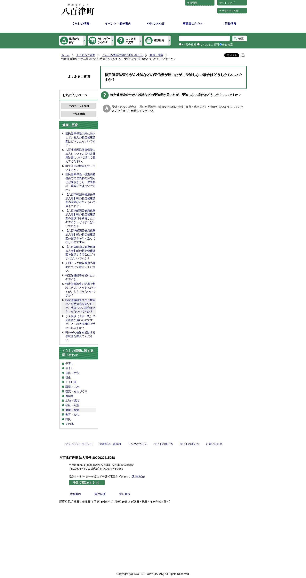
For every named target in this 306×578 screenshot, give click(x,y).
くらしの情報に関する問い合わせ (122, 55)
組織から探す (74, 40)
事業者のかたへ (193, 23)
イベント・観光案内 (118, 23)
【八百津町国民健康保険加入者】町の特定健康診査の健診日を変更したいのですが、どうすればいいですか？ (80, 218)
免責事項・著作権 (110, 444)
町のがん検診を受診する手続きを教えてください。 (80, 336)
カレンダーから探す (103, 40)
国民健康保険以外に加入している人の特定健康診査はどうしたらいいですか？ (80, 139)
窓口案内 (124, 494)
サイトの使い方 (163, 444)
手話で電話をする (86, 482)
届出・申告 (72, 372)
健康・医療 (156, 55)
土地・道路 (72, 400)
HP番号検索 (188, 44)
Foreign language (229, 10)
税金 (68, 377)
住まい (69, 368)
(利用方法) (138, 476)
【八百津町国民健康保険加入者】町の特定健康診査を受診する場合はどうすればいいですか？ (80, 252)
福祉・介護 (72, 405)
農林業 (69, 396)
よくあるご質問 (131, 40)
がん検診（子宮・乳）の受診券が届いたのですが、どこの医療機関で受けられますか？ (80, 322)
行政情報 (230, 23)
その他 (69, 423)
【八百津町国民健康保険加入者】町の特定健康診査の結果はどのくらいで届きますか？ (80, 200)
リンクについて (137, 444)
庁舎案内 (75, 494)
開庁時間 (100, 494)
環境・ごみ (72, 386)
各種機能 (192, 2)
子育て (69, 363)
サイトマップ (227, 2)
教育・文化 (72, 414)
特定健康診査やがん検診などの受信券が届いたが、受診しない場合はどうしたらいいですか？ (80, 305)
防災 (68, 419)
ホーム (65, 55)
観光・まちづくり (76, 391)
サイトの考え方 (189, 444)
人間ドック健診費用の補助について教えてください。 (80, 266)
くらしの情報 (80, 23)
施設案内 (159, 40)
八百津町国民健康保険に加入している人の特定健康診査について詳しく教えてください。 (80, 155)
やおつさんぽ (155, 23)
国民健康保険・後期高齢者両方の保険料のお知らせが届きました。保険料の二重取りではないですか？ (80, 182)
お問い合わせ (214, 444)
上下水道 (70, 382)
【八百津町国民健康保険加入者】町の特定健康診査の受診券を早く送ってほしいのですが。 (80, 236)
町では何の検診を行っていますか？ (80, 167)
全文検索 (227, 44)
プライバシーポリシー (79, 444)
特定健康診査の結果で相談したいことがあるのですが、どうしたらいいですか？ (80, 289)
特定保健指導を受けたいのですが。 (80, 277)
